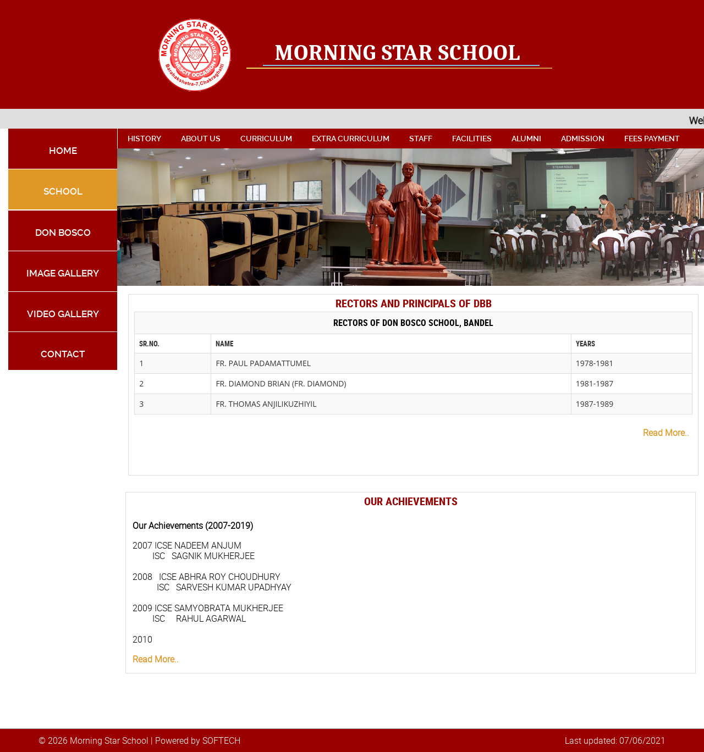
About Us (201, 138)
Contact (63, 354)
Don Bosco (63, 232)
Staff (420, 138)
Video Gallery (63, 313)
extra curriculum (350, 138)
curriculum (266, 138)
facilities (472, 138)
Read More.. (666, 433)
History (144, 138)
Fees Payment (652, 138)
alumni (526, 138)
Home (63, 150)
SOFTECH (221, 740)
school (62, 191)
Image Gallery (62, 273)
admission (582, 138)
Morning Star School (397, 52)
